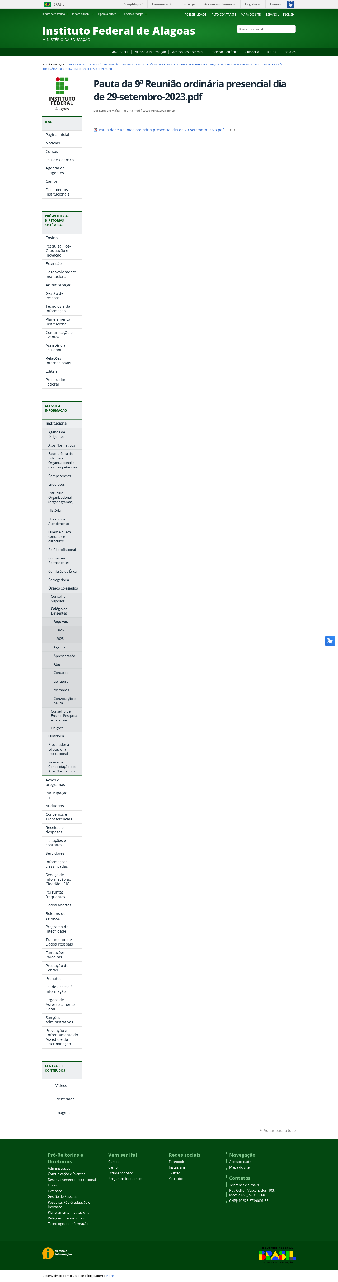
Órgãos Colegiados (158, 64)
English (288, 14)
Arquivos (216, 64)
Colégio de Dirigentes (191, 64)
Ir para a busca (109, 14)
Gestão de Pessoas (62, 1196)
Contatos (289, 52)
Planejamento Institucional (69, 1212)
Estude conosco (120, 1173)
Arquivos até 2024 (239, 64)
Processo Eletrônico (223, 52)
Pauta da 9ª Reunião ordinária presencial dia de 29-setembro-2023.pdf (159, 129)
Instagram (280, 39)
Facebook (266, 39)
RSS (293, 39)
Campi (113, 1167)
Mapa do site (251, 14)
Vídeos (61, 1085)
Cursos (113, 1162)
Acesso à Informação (150, 52)
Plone (110, 1276)
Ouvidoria (252, 52)
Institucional (132, 64)
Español (272, 14)
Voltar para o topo (280, 1130)
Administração (59, 1168)
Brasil (58, 4)
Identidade (65, 1098)
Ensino (53, 1185)
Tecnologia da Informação (68, 1224)
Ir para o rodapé (136, 14)
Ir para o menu (83, 14)
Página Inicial (76, 64)
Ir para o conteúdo (55, 14)
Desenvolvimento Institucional (72, 1179)
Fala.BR (270, 52)
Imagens (63, 1112)
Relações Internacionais (66, 1218)
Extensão (55, 1191)
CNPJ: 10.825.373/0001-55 (248, 1201)
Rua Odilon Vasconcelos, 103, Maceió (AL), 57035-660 (252, 1192)
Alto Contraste (224, 14)
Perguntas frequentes (125, 1178)
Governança (120, 52)
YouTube (273, 39)
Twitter (286, 39)
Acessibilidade (195, 14)
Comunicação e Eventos (66, 1174)
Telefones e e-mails (244, 1185)
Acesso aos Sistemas (187, 52)
